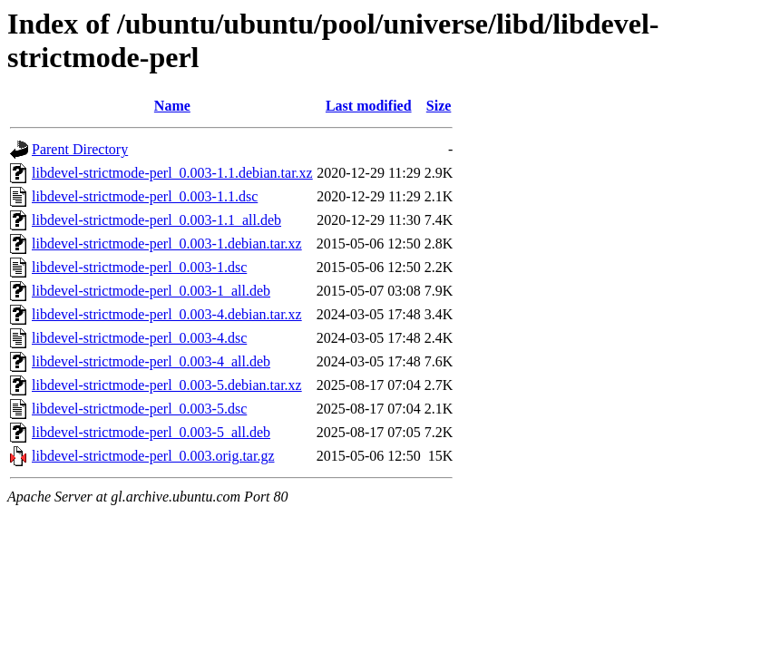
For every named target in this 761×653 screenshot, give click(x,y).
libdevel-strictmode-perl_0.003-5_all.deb (151, 432)
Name (172, 105)
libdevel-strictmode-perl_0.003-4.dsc (139, 338)
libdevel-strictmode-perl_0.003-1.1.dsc (145, 196)
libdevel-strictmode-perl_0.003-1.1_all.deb (156, 220)
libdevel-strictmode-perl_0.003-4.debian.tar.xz (167, 314)
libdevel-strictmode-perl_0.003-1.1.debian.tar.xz (172, 172)
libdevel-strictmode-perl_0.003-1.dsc (139, 267)
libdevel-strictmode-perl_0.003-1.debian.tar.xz (167, 243)
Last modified (369, 105)
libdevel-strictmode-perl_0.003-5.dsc (139, 408)
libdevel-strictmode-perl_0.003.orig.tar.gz (153, 455)
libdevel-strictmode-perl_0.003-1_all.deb (151, 290)
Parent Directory (80, 149)
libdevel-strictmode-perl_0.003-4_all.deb (151, 361)
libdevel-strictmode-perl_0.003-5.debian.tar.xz (167, 385)
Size (439, 105)
